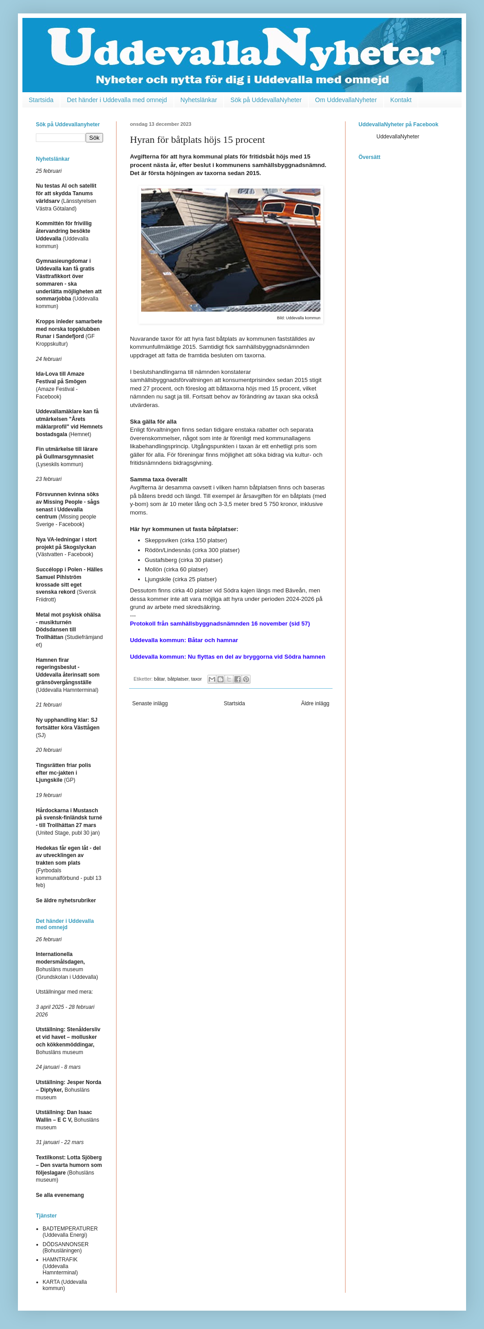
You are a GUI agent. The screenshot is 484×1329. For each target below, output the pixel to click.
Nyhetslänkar (199, 99)
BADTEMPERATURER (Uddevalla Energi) (70, 1232)
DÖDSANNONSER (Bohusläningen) (66, 1247)
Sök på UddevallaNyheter (266, 99)
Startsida (41, 99)
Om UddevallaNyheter (346, 99)
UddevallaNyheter (397, 136)
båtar (159, 679)
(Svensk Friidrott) (69, 584)
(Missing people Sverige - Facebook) (67, 509)
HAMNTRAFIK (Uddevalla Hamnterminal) (60, 1266)
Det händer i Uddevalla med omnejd (117, 99)
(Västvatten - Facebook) (66, 547)
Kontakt (400, 99)
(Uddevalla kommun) (69, 283)
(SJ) (67, 727)
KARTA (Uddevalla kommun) (65, 1285)
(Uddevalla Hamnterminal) (67, 675)
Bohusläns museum (68, 1090)
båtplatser (178, 679)
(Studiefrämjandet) (69, 630)
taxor (196, 679)
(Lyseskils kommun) (67, 456)
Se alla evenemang (60, 1195)
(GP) (63, 773)
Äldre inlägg (315, 703)
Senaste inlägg (150, 703)
